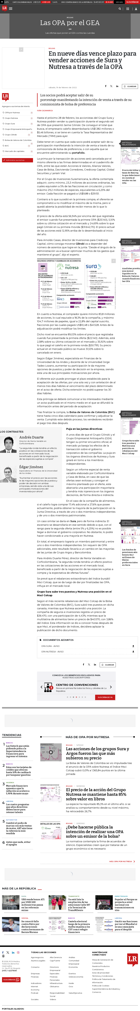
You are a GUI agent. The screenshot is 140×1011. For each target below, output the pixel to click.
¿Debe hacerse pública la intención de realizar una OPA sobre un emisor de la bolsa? (95, 832)
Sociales (34, 999)
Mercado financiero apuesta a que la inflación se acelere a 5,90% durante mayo (18, 790)
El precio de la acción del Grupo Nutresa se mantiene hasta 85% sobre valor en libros (96, 794)
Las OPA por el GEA (70, 23)
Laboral (9, 801)
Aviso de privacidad (100, 973)
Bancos (9, 743)
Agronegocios (37, 957)
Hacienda (10, 783)
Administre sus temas (13, 160)
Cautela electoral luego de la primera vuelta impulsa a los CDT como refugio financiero (79, 927)
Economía (73, 967)
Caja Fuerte (55, 961)
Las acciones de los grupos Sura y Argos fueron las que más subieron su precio (97, 753)
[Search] (120, 9)
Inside (71, 983)
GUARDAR (130, 86)
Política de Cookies (100, 986)
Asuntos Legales (38, 961)
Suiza (23, 896)
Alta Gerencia (56, 957)
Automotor (11, 820)
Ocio (71, 986)
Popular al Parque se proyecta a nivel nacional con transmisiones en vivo (126, 905)
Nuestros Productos (101, 966)
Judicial (24, 918)
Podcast (34, 993)
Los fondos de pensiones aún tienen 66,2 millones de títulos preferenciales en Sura (130, 557)
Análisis (72, 957)
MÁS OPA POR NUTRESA (120, 861)
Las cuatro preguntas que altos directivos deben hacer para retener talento (17, 808)
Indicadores (36, 983)
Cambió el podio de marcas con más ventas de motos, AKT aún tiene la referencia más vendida (19, 828)
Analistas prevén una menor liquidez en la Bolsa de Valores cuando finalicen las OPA (131, 274)
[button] (40, 687)
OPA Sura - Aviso (88, 646)
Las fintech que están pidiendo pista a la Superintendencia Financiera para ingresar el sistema (17, 751)
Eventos (72, 973)
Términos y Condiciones (102, 976)
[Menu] (11, 8)
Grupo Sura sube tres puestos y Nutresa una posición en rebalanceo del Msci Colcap (130, 447)
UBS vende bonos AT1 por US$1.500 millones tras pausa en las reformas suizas (32, 905)
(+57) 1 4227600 (9, 970)
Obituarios (54, 986)
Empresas (35, 973)
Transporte (73, 896)
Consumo (35, 967)
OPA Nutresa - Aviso (88, 651)
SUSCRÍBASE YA (105, 697)
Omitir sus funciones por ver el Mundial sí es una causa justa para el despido (126, 925)
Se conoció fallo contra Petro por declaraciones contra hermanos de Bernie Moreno (32, 927)
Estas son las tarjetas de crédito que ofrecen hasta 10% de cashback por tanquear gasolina (19, 771)
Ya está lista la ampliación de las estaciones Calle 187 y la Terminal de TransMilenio (79, 905)
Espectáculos (121, 896)
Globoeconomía (76, 977)
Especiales (54, 973)
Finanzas (35, 977)
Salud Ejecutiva (75, 993)
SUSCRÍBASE (132, 2)
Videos (53, 999)
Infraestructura (56, 983)
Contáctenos (98, 969)
